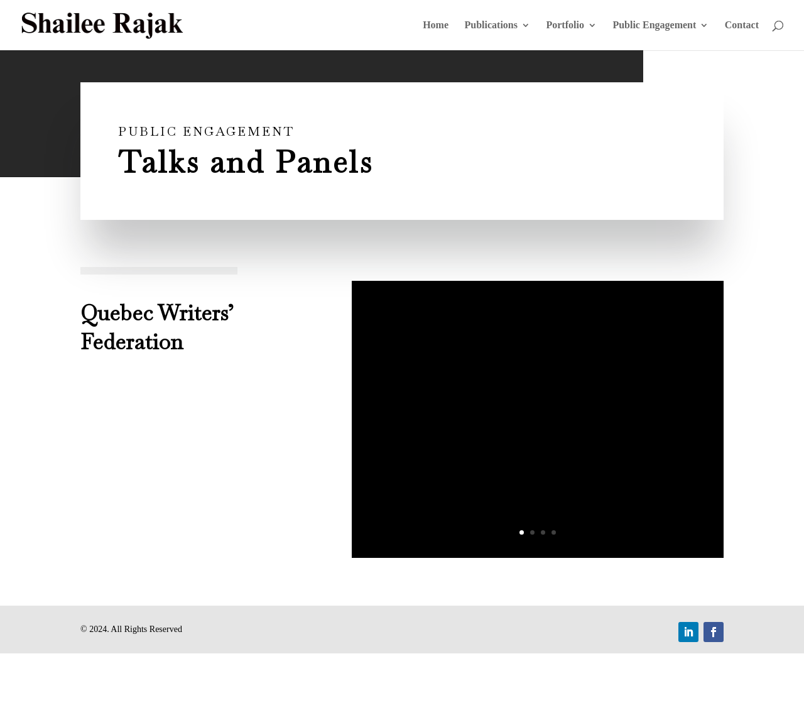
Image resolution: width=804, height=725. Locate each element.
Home (435, 25)
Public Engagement (654, 25)
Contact (742, 25)
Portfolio (565, 25)
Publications (491, 25)
